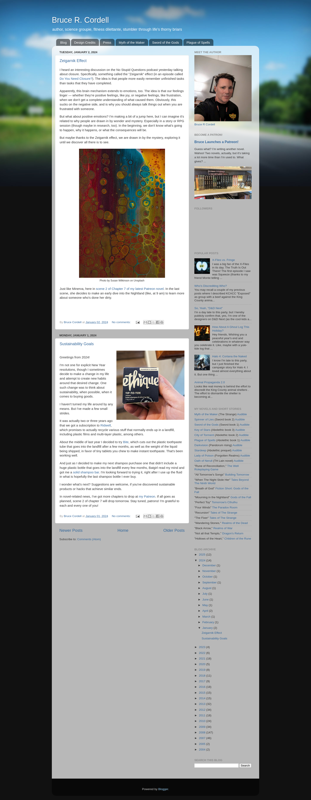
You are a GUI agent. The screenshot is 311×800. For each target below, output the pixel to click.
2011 (202, 715)
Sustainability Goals (77, 344)
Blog (63, 42)
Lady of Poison (204, 455)
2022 (202, 653)
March (206, 616)
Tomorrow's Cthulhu (224, 502)
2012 (202, 709)
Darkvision (201, 445)
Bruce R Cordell (204, 124)
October (208, 576)
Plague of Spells (198, 42)
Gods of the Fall (240, 497)
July (205, 593)
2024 (202, 560)
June (205, 599)
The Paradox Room (224, 507)
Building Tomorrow (237, 474)
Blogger (163, 789)
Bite (126, 442)
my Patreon (147, 496)
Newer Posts (71, 530)
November (209, 571)
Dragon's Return (232, 533)
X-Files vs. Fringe (223, 260)
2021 (202, 658)
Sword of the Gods (165, 42)
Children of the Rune (237, 538)
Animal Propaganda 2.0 (209, 382)
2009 (202, 726)
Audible (242, 414)
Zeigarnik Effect (73, 61)
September (209, 582)
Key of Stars (202, 429)
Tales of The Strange (223, 512)
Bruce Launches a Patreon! (216, 142)
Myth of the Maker (132, 42)
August (207, 588)
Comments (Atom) (89, 539)
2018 (202, 675)
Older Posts (174, 530)
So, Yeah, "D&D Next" (208, 308)
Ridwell (105, 425)
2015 (202, 692)
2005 (202, 744)
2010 (202, 721)
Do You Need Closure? (76, 78)
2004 (202, 749)
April (205, 610)
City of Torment (204, 435)
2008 (202, 732)
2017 (202, 681)
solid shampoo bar (86, 472)
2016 (202, 686)
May (205, 605)
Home (122, 530)
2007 (202, 738)
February (208, 622)
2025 (202, 554)
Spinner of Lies (204, 419)
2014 (202, 698)
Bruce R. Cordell (80, 20)
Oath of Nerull (203, 460)
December (209, 565)
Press (107, 42)
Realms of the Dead (235, 523)
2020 (202, 664)
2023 (202, 647)
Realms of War (223, 528)
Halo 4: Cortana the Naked (229, 356)
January (208, 627)
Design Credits (84, 42)
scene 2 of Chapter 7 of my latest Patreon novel (130, 289)
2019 (202, 669)
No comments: (122, 322)
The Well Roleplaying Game (216, 467)
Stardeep (200, 450)
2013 (202, 704)
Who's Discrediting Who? (210, 285)
